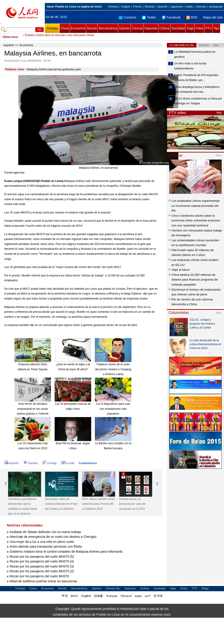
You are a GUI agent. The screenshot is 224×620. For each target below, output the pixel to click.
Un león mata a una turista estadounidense (190, 66)
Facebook (171, 17)
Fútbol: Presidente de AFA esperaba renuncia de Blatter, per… (196, 78)
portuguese (216, 6)
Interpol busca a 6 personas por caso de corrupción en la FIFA (132, 503)
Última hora (10, 37)
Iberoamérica (108, 28)
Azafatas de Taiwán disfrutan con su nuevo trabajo (45, 532)
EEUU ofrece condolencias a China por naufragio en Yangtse (198, 101)
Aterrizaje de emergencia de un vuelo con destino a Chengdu (53, 537)
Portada (52, 28)
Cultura (164, 28)
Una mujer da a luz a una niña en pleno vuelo (42, 542)
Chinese (113, 6)
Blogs (205, 588)
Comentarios (88, 463)
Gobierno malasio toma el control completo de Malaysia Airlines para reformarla (66, 551)
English (125, 6)
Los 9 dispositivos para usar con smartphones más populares (113, 408)
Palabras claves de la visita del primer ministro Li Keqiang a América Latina (113, 369)
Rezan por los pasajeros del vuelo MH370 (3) (42, 566)
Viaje (190, 28)
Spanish (163, 6)
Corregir (49, 463)
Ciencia (137, 28)
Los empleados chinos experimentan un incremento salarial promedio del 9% (195, 205)
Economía (78, 28)
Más (219, 112)
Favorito (30, 463)
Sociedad (178, 28)
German (201, 6)
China (65, 28)
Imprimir (11, 463)
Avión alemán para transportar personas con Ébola (46, 546)
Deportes (150, 28)
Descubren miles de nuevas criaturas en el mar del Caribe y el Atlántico (61, 503)
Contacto (127, 17)
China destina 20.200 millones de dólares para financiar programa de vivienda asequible (194, 279)
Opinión (124, 28)
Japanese (176, 6)
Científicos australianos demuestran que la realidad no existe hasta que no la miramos (22, 506)
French (137, 6)
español (8, 45)
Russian (150, 6)
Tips (216, 28)
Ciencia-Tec (113, 588)
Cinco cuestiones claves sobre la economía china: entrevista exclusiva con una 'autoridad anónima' (195, 220)
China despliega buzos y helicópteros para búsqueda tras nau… (197, 89)
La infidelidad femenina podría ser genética (195, 54)
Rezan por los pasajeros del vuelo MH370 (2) (42, 571)
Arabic (189, 6)
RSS (191, 17)
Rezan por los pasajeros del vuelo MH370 (39, 576)
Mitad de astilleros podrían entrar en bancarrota (43, 581)
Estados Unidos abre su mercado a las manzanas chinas (59, 37)
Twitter (149, 17)
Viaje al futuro (180, 269)
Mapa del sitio (213, 17)
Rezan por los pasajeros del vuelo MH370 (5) (42, 556)
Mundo (92, 28)
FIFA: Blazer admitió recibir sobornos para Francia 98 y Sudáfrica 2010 (98, 503)
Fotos (199, 28)
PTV (208, 28)
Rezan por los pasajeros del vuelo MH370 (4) (42, 561)
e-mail (67, 463)
